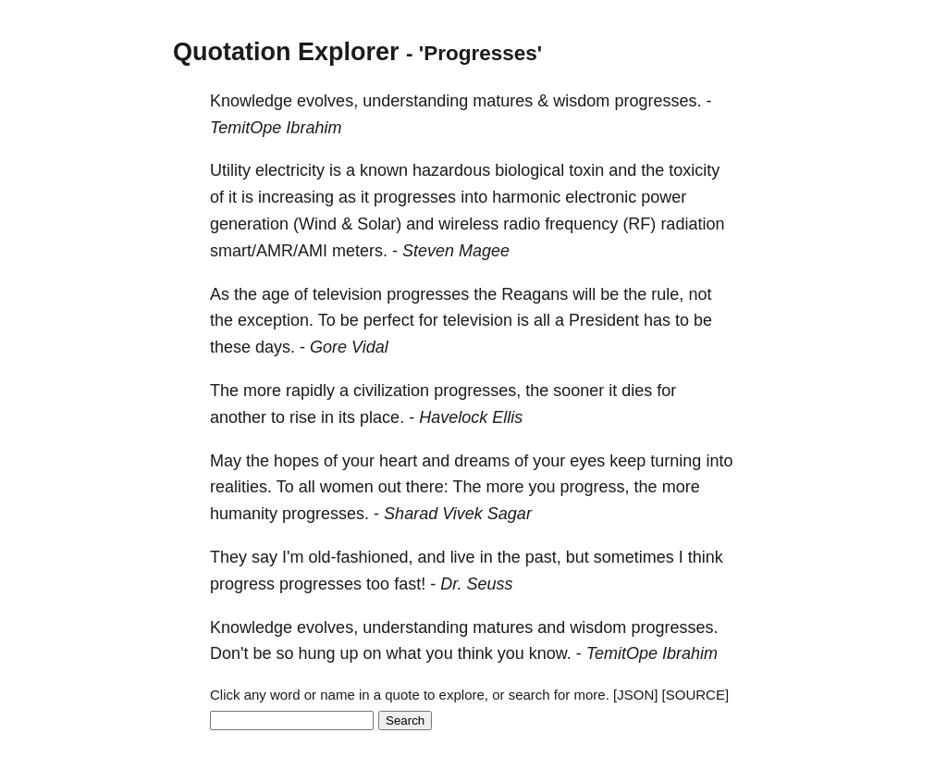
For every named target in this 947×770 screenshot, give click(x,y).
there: (427, 487)
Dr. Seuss (476, 584)
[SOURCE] (696, 694)
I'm (292, 557)
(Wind (315, 224)
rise (302, 417)
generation (249, 224)
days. (275, 347)
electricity (290, 170)
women (347, 487)
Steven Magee (456, 251)
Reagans (534, 294)
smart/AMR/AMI (268, 251)
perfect (388, 320)
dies (636, 390)
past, (543, 557)
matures (503, 101)
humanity (243, 513)
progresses (415, 197)
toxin (586, 170)
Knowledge (251, 101)
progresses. (657, 101)
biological (529, 170)
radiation (692, 224)
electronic (600, 197)
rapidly (310, 390)
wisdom (581, 101)
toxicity (694, 170)
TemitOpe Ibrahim (275, 127)
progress (242, 584)
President (604, 320)
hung (317, 653)
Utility (230, 170)
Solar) (379, 224)
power (663, 197)
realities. (241, 487)
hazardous (451, 170)
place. (382, 417)
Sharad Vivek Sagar (458, 513)
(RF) (639, 224)
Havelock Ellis (471, 417)
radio (521, 224)
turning (675, 461)
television (347, 294)
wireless (468, 224)
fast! (409, 584)
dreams (482, 461)
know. (550, 653)
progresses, (477, 390)
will (584, 294)
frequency (581, 224)
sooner (578, 390)
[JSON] (635, 694)
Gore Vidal (349, 347)
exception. (276, 320)
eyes (587, 461)
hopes (296, 461)
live (462, 557)
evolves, (327, 101)
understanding (415, 101)
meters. (359, 251)
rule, (667, 294)
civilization (391, 390)
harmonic (526, 197)
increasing (296, 197)
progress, (595, 487)
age (275, 294)
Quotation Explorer (286, 52)
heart (398, 461)
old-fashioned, (360, 557)
